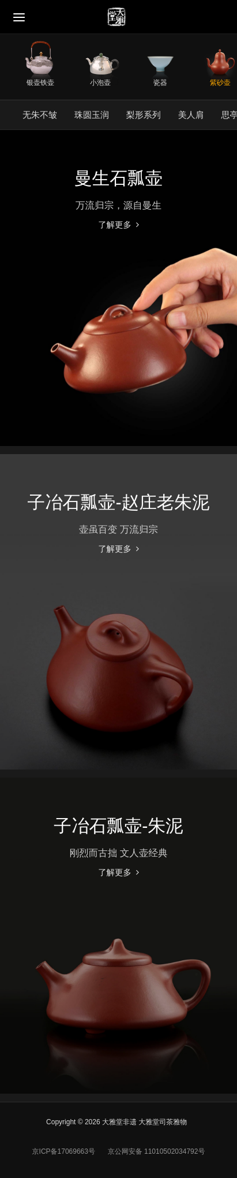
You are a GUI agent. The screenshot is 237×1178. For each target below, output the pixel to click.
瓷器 (160, 82)
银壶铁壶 (40, 82)
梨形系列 (143, 115)
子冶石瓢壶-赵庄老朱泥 (118, 502)
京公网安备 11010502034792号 (155, 1151)
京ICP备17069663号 (63, 1151)
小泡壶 (100, 82)
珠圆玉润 (91, 115)
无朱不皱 (39, 115)
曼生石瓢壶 (118, 178)
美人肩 (191, 115)
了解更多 (114, 224)
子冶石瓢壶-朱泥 (118, 825)
